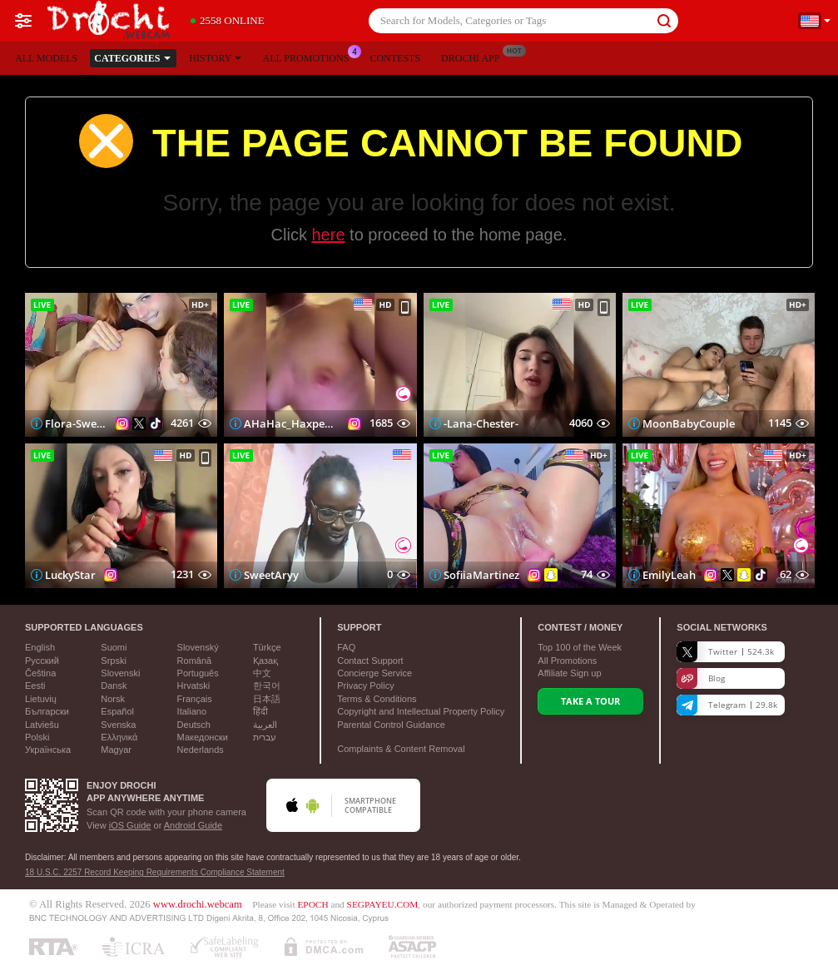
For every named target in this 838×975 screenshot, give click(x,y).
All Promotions (309, 56)
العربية (265, 725)
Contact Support (370, 661)
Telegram (727, 705)
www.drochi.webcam (197, 904)
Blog (701, 678)
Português (198, 673)
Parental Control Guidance (391, 725)
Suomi (113, 647)
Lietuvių (41, 699)
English (40, 647)
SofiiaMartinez (481, 574)
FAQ (346, 647)
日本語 (266, 699)
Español (117, 711)
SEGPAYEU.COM (383, 904)
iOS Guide (130, 825)
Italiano (191, 711)
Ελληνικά (119, 737)
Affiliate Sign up (569, 673)
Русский (42, 661)
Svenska (118, 725)
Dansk (113, 685)
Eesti (35, 685)
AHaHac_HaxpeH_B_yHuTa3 (292, 423)
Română (194, 661)
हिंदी (260, 711)
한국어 (266, 685)
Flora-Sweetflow (76, 423)
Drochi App (474, 56)
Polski (37, 737)
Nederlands (200, 750)
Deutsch (194, 725)
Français (194, 699)
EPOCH (312, 904)
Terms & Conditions (376, 699)
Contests (394, 58)
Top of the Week (580, 647)
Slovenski (120, 673)
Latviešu (42, 725)
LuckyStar (70, 574)
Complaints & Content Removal (400, 749)
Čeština (40, 673)
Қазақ (265, 661)
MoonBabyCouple (688, 423)
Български (47, 711)
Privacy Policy (365, 685)
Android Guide (193, 825)
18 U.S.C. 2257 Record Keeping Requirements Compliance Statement (155, 872)
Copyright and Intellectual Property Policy (420, 711)
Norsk (113, 699)
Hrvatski (194, 685)
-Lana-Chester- (481, 423)
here (328, 234)
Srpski (113, 661)
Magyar (116, 750)
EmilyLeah (669, 574)
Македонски (202, 737)
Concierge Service (374, 673)
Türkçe (267, 647)
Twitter (725, 651)
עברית (264, 737)
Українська (48, 750)
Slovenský (198, 647)
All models (46, 58)
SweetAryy (271, 574)
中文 (262, 673)
